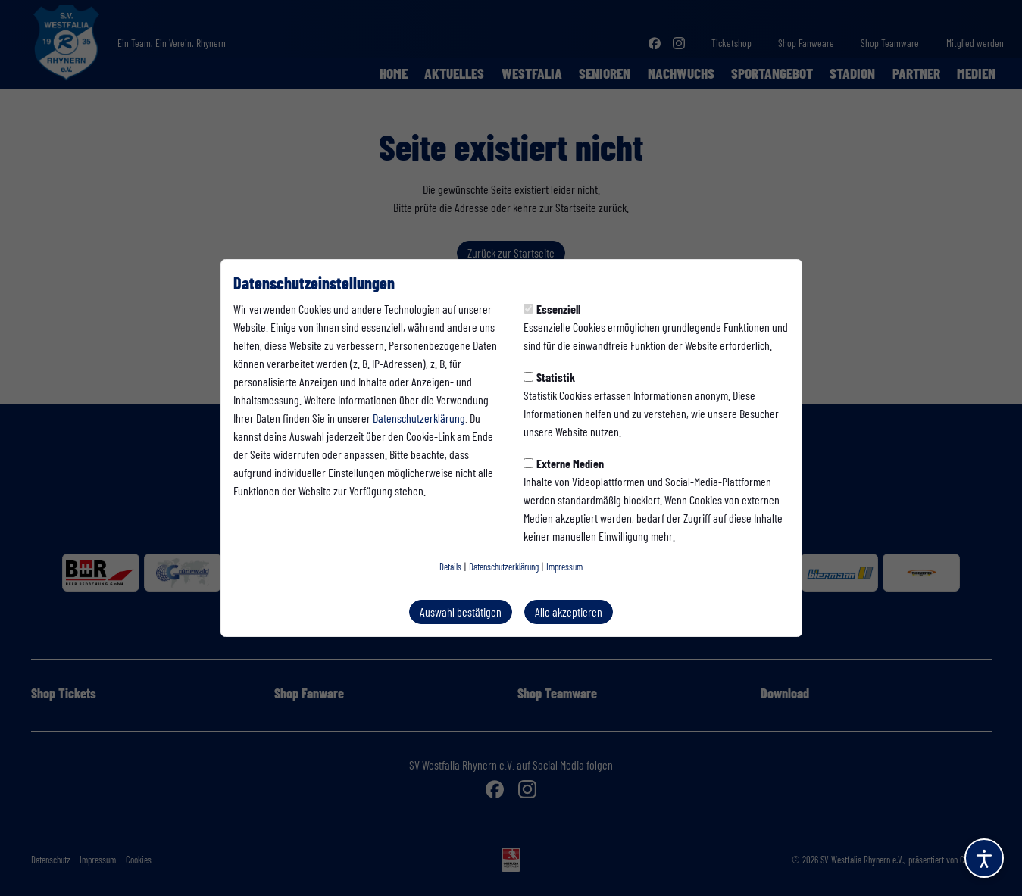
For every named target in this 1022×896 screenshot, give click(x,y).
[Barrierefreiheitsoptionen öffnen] (984, 858)
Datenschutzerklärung (419, 418)
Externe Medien (564, 463)
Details (450, 566)
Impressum (564, 566)
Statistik (549, 377)
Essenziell (552, 308)
